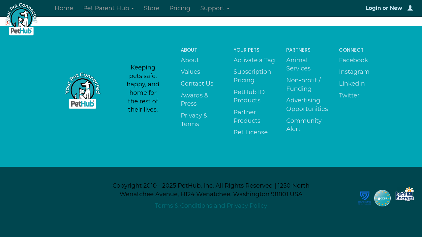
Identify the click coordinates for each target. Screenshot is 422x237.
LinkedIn (352, 83)
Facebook (353, 60)
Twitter (349, 95)
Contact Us (197, 83)
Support (214, 8)
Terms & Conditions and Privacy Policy (211, 205)
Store (151, 8)
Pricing (180, 8)
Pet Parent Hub (108, 8)
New (396, 8)
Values (190, 71)
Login (373, 8)
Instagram (354, 71)
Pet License (250, 132)
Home (64, 8)
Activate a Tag (254, 60)
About (190, 60)
